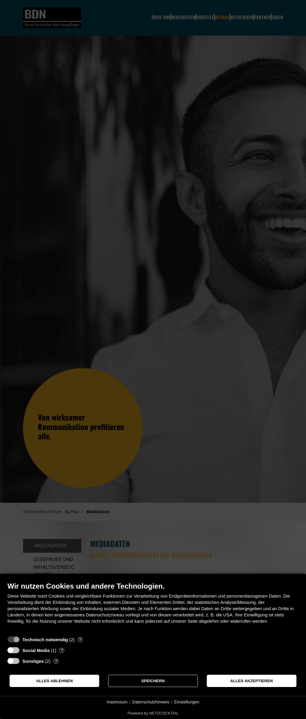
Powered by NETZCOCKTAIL (153, 713)
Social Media (36, 650)
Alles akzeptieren (251, 681)
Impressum (117, 702)
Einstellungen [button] (186, 702)
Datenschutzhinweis (150, 702)
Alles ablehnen (54, 681)
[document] (153, 607)
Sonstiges (33, 661)
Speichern (153, 681)
